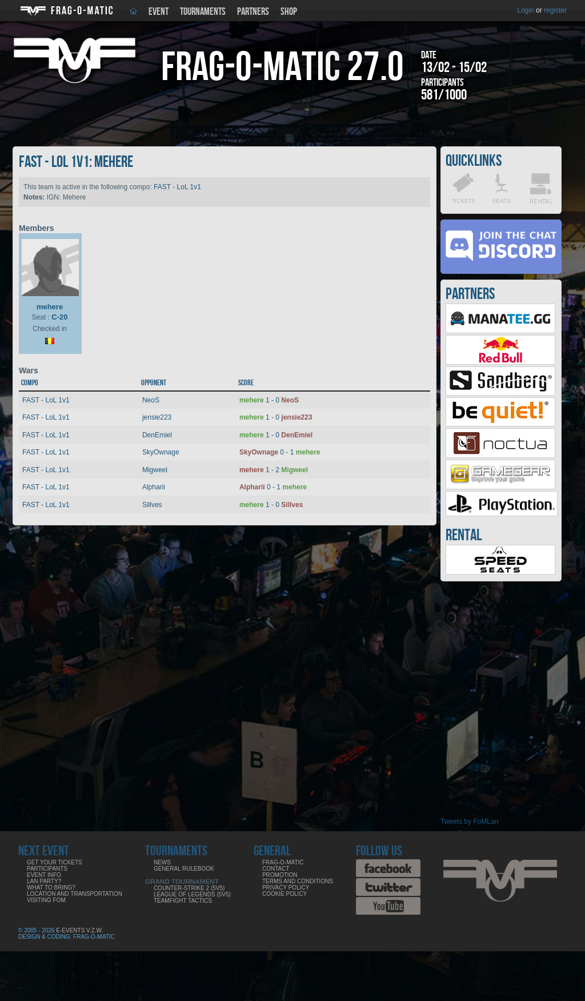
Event (159, 12)
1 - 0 (269, 400)
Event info (44, 875)
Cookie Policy (284, 894)
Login (525, 10)
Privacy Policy (285, 887)
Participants (47, 869)
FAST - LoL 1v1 (177, 187)
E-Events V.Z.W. (79, 930)
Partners (253, 12)
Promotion (280, 875)
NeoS (150, 400)
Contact (276, 869)
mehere (50, 306)
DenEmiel (157, 435)
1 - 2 (273, 470)
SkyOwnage (160, 452)
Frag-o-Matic (283, 862)
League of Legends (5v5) (192, 894)
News (162, 862)
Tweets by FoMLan (469, 821)
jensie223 (156, 417)
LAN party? (44, 881)
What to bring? (51, 887)
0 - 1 (279, 452)
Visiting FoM (46, 900)
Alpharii (153, 487)
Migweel (154, 470)
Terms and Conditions (297, 881)
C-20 (59, 317)
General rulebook (184, 869)
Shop (289, 12)
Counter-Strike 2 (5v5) (189, 888)
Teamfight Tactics (183, 901)
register (555, 10)
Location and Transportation (74, 894)
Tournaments (203, 12)
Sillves (152, 505)
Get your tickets (54, 862)
